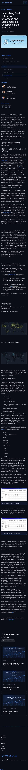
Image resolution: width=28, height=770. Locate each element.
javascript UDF (12, 274)
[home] (6, 2)
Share (1, 769)
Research (3, 737)
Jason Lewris (11, 619)
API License (3, 750)
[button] (25, 2)
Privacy (3, 748)
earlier (2, 429)
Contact (3, 739)
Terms (2, 746)
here (13, 612)
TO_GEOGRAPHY (14, 286)
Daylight (21, 167)
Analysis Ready (6, 212)
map (24, 214)
